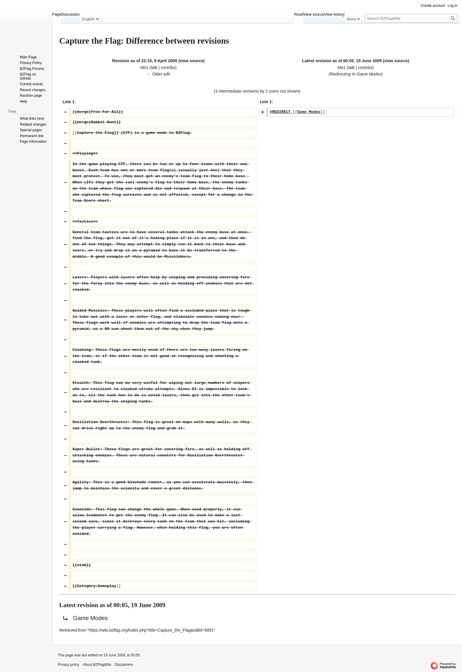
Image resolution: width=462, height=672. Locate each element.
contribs (168, 67)
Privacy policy (68, 665)
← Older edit (158, 74)
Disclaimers (124, 665)
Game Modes (369, 74)
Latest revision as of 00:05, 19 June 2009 (342, 60)
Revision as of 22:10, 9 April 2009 (144, 60)
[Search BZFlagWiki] (411, 18)
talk (154, 67)
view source (191, 60)
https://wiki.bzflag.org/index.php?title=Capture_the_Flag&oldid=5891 (151, 630)
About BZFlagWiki (97, 665)
